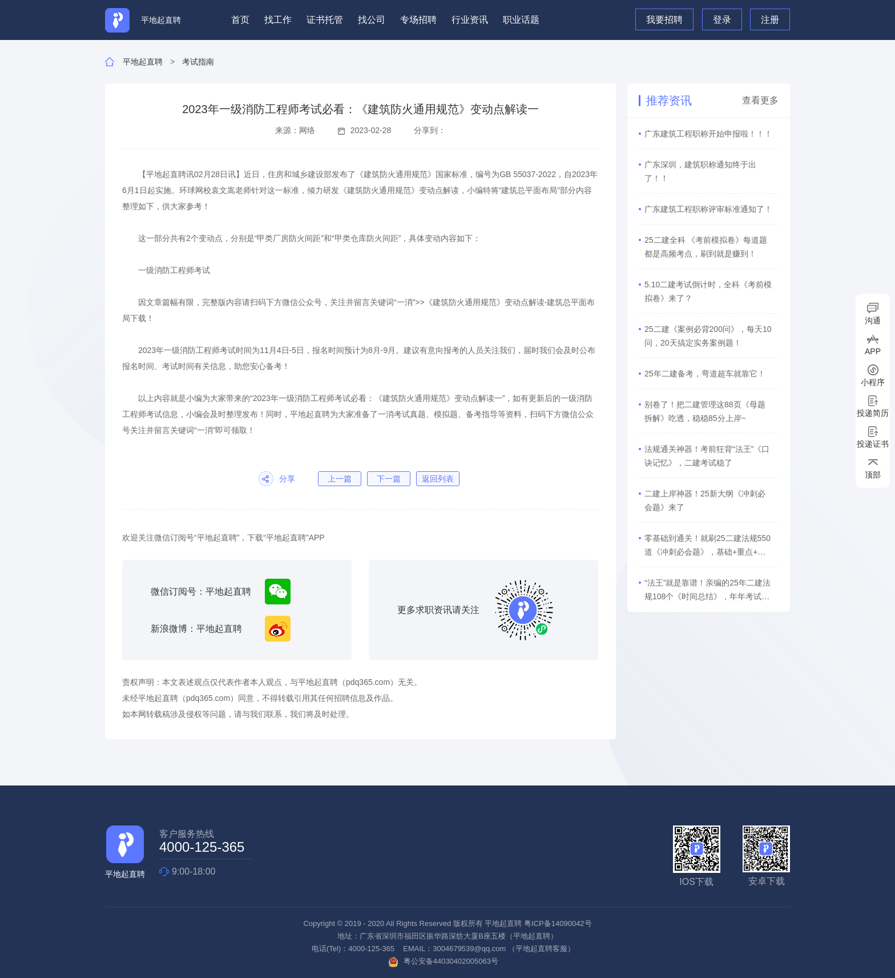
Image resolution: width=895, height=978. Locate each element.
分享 (287, 478)
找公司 (371, 20)
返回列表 (438, 478)
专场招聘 (418, 20)
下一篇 (389, 478)
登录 (722, 20)
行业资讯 (469, 20)
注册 (770, 20)
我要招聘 (664, 20)
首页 (240, 20)
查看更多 (760, 100)
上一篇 (340, 478)
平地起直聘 (143, 61)
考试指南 (198, 61)
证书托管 (325, 20)
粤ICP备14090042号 (558, 923)
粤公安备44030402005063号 (443, 961)
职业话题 (521, 20)
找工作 (278, 20)
